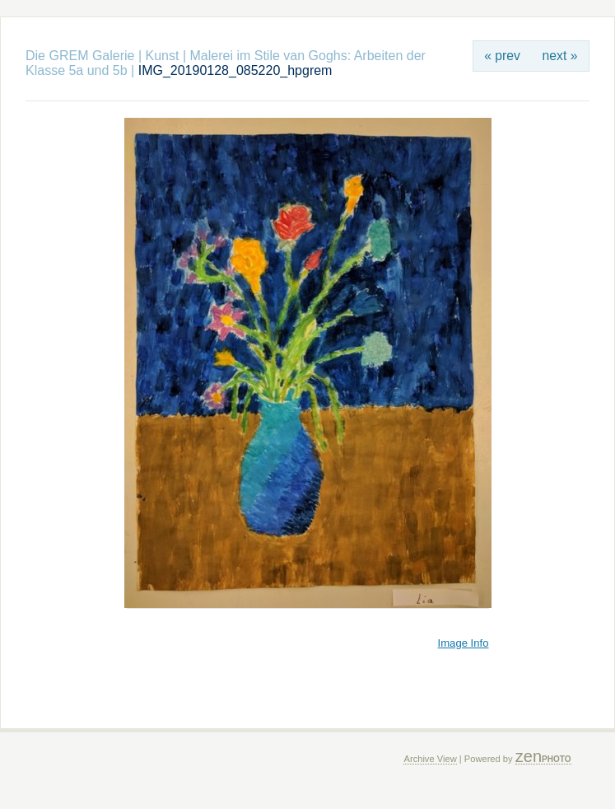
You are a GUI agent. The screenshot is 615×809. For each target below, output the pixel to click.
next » (560, 56)
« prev (502, 56)
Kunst (162, 56)
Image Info (463, 643)
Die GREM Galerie (80, 56)
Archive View (429, 759)
